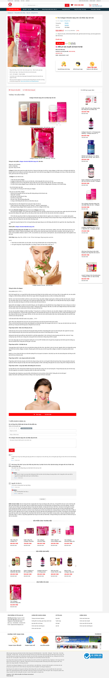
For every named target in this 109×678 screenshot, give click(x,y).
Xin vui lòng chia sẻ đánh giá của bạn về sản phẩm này (23, 424)
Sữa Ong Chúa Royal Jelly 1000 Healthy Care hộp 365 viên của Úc (91, 252)
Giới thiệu (17, 0)
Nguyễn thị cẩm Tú (16, 483)
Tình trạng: (58, 27)
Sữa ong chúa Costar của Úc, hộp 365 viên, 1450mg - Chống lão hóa (56, 571)
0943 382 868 (79, 5)
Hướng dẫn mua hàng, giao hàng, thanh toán (41, 621)
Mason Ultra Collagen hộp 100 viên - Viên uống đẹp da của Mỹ (69, 571)
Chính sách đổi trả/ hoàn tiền (86, 623)
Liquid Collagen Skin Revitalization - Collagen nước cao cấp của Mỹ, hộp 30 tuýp (91, 276)
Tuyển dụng (58, 621)
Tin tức (22, 0)
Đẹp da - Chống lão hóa (65, 20)
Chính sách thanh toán (85, 618)
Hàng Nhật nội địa (66, 9)
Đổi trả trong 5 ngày (78, 69)
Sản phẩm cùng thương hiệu (42, 521)
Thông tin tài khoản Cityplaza (38, 618)
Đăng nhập (92, 0)
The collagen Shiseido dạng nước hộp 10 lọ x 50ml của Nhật (41, 541)
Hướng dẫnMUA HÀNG (73, 43)
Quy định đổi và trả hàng (37, 623)
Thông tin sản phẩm (15, 90)
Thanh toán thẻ (30, 645)
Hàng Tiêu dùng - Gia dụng (80, 9)
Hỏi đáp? (58, 623)
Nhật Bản (67, 25)
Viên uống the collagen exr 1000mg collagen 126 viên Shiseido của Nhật (15, 541)
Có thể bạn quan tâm (87, 90)
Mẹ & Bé (36, 9)
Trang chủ (10, 0)
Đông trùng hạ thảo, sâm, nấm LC (49, 9)
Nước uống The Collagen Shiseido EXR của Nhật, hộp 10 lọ (29, 541)
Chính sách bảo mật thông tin (38, 626)
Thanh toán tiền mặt (14, 645)
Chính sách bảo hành (36, 628)
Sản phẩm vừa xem (43, 582)
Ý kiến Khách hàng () (29, 90)
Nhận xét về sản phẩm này (14, 426)
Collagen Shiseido (34, 98)
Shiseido (66, 23)
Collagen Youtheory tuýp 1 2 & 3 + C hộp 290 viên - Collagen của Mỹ (91, 228)
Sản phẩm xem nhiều (42, 551)
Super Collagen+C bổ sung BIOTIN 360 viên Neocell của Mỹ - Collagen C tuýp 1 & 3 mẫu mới (29, 571)
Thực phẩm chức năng (14, 9)
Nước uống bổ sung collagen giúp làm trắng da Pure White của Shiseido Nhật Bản (56, 541)
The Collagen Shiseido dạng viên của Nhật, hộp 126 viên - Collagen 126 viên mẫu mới (69, 541)
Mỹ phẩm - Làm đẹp (27, 9)
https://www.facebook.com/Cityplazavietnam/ (30, 81)
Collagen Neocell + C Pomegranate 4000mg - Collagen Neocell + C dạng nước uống (42, 571)
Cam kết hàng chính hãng (64, 69)
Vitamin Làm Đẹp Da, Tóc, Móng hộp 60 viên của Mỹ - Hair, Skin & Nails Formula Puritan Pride (90, 156)
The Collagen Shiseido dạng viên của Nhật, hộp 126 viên (23, 438)
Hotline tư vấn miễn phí (92, 69)
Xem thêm (43, 499)
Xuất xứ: (57, 25)
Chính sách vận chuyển (85, 621)
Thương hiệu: (58, 23)
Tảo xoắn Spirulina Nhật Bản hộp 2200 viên (15, 571)
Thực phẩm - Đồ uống (95, 9)
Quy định (58, 618)
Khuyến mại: (59, 39)
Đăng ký (99, 0)
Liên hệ (27, 0)
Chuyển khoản (44, 645)
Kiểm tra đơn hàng (83, 0)
